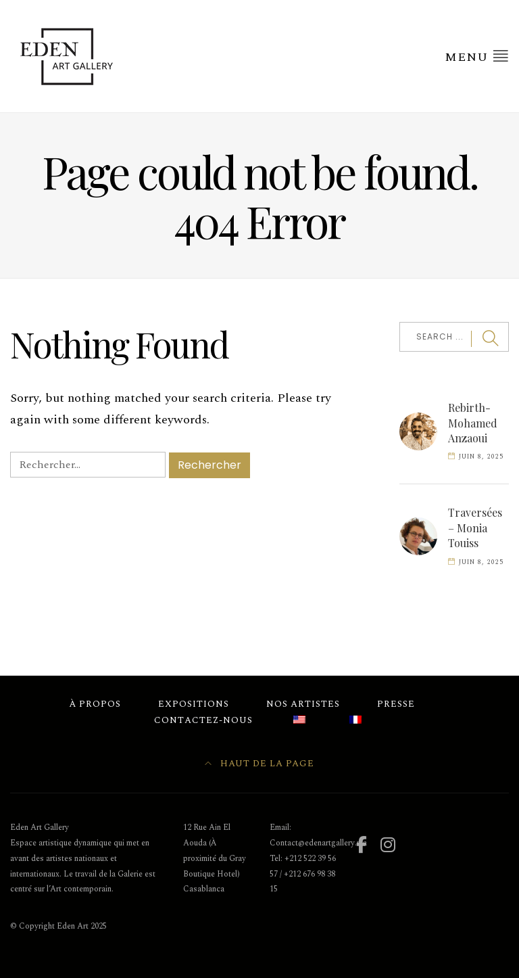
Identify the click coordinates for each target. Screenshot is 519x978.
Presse (396, 704)
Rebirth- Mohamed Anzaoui (472, 422)
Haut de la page (259, 763)
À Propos (95, 704)
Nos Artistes (303, 704)
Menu (477, 56)
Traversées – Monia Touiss (475, 527)
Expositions (193, 704)
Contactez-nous (203, 720)
